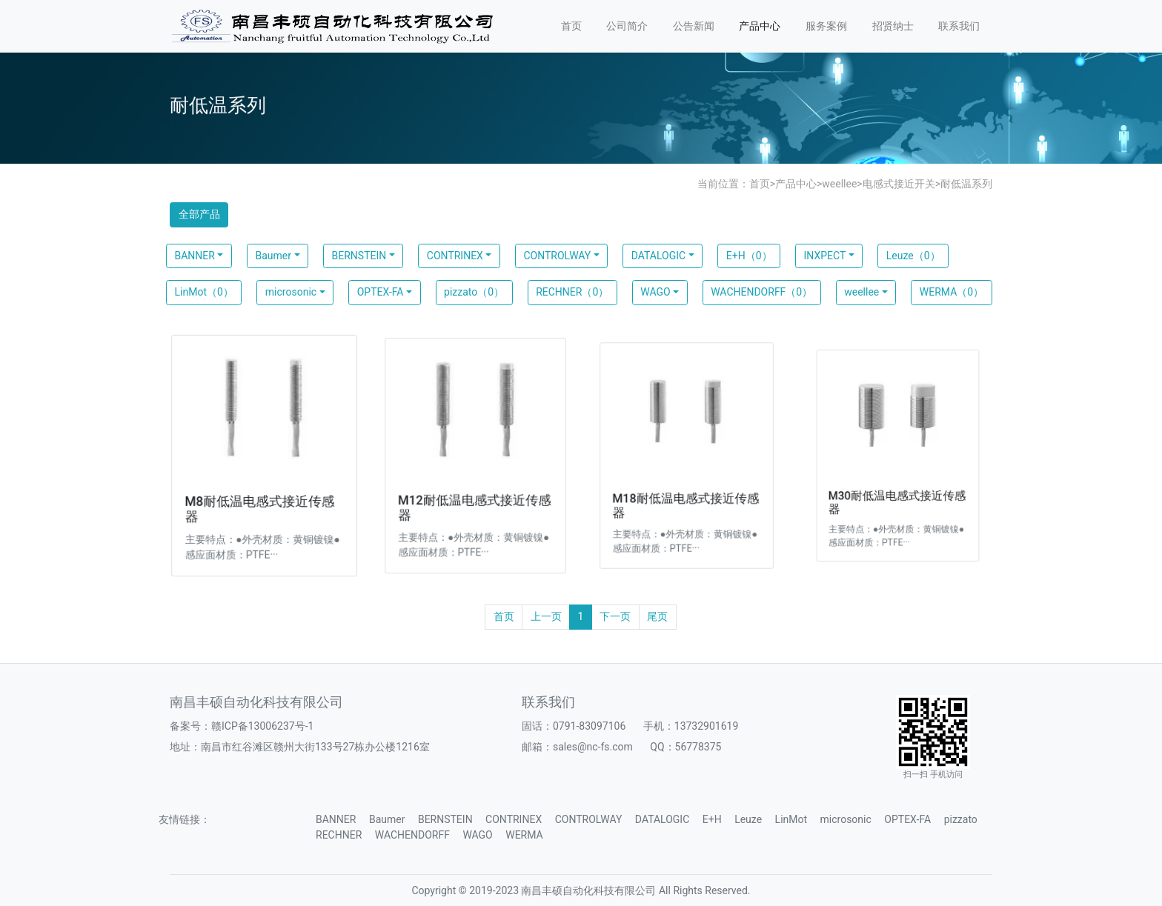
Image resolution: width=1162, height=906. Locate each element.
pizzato (960, 819)
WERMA (523, 835)
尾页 (657, 616)
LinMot (791, 819)
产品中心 (759, 26)
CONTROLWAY (557, 256)
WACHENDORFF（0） (761, 292)
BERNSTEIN (359, 256)
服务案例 (826, 26)
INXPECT (825, 256)
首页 (571, 26)
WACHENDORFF (412, 835)
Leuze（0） (913, 256)
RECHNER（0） (572, 292)
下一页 (615, 616)
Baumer (273, 256)
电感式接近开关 (899, 184)
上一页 (546, 616)
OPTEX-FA (380, 292)
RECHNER (339, 835)
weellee (839, 184)
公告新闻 (693, 26)
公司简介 (627, 26)
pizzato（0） (474, 292)
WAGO (655, 292)
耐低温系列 (966, 184)
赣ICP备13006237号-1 (262, 726)
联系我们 (959, 26)
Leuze (748, 819)
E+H (712, 819)
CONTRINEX (455, 256)
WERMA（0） (951, 292)
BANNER (195, 256)
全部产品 (199, 214)
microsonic (290, 292)
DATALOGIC (658, 256)
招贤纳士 (893, 26)
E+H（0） (749, 256)
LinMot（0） (204, 292)
